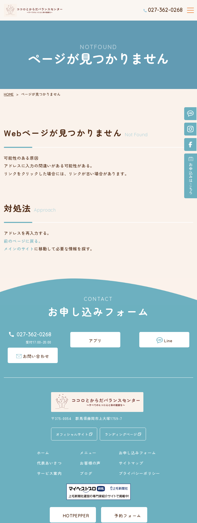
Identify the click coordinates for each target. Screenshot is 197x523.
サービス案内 (49, 457)
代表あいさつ (49, 447)
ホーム (43, 437)
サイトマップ (131, 447)
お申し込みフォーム (137, 437)
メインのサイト (19, 249)
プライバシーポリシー (139, 457)
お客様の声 (90, 447)
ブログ (86, 457)
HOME (9, 94)
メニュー (88, 437)
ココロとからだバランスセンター (92, 516)
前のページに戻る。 (23, 241)
